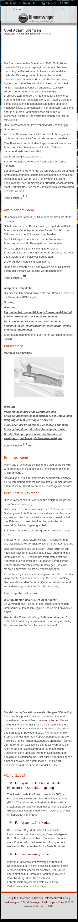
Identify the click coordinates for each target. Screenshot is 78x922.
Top (16, 898)
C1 (36, 3)
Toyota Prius (56, 902)
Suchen (36, 898)
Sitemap (25, 898)
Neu (8, 898)
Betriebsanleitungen (16, 3)
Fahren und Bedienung (29, 33)
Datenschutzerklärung (57, 898)
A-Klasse (49, 3)
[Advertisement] (39, 47)
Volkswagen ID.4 (37, 902)
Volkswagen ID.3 (15, 902)
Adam (65, 3)
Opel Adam (9, 33)
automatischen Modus (55, 720)
